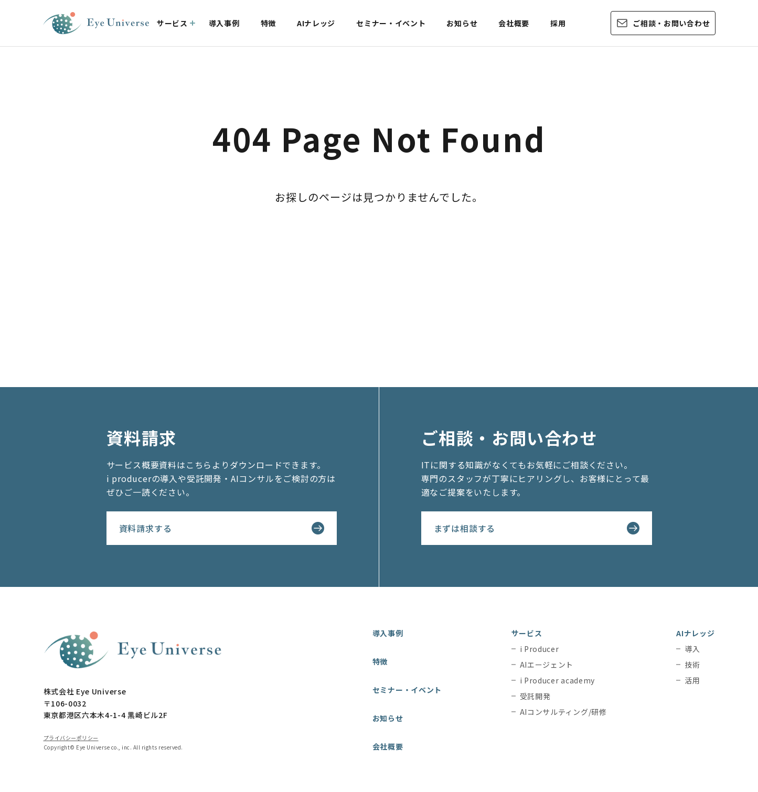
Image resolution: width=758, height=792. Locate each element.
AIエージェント (547, 664)
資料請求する (145, 528)
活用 (692, 680)
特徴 (268, 23)
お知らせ (461, 23)
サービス (172, 23)
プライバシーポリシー (71, 738)
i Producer (539, 649)
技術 (692, 664)
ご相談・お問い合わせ (671, 23)
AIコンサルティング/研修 (563, 712)
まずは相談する (465, 528)
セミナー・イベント (390, 23)
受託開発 (535, 696)
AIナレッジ (316, 23)
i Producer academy (557, 680)
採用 (557, 23)
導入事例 (224, 23)
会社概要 (513, 23)
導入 (692, 649)
